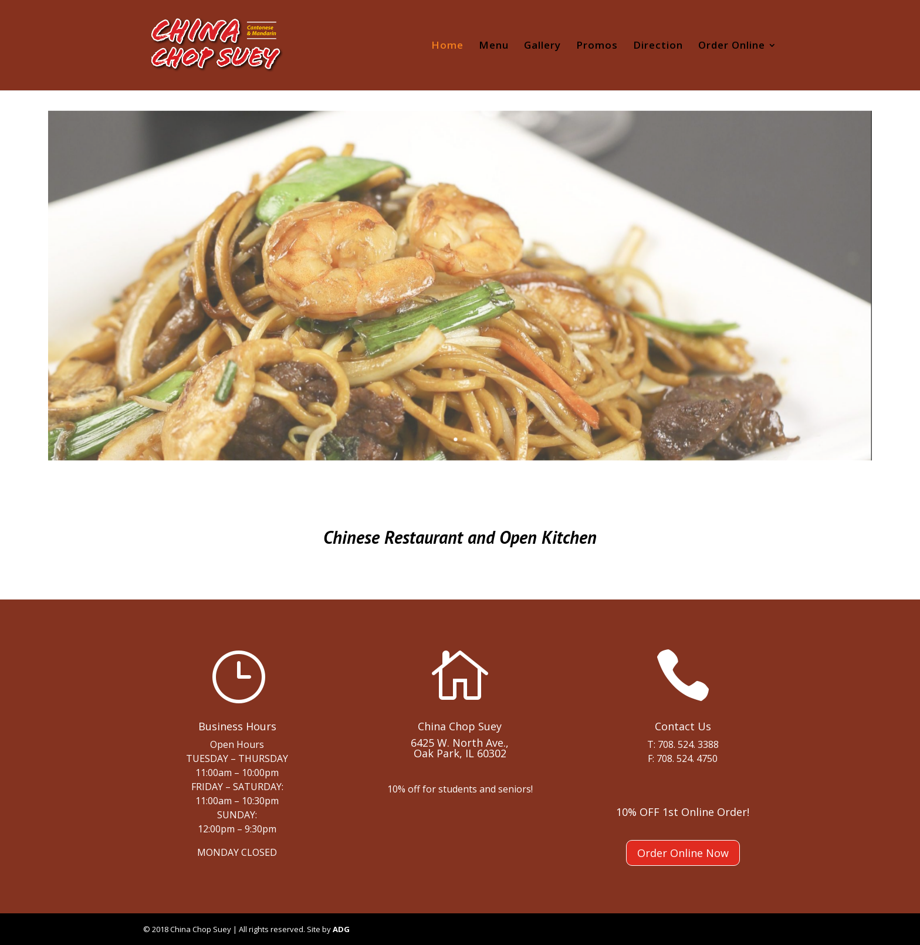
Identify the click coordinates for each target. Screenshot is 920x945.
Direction (658, 46)
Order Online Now (683, 853)
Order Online (731, 46)
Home (447, 46)
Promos (597, 46)
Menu (494, 46)
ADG (341, 929)
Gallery (542, 46)
